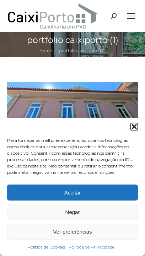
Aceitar (72, 193)
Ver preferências (72, 232)
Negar (72, 212)
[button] (134, 126)
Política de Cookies (46, 247)
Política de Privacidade (91, 247)
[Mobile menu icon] (131, 16)
